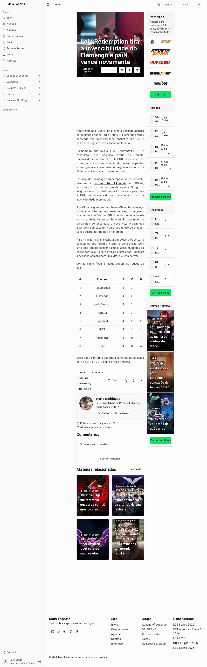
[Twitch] (70, 631)
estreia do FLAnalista (110, 183)
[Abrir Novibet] (160, 83)
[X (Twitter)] (58, 631)
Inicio (58, 4)
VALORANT (149, 629)
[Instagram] (52, 631)
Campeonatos (119, 629)
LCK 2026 (179, 638)
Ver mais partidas (160, 196)
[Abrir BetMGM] (160, 41)
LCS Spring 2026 (183, 624)
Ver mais (136, 469)
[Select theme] (199, 4)
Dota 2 (146, 639)
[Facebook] (76, 631)
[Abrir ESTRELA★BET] (160, 73)
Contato (116, 639)
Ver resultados (160, 292)
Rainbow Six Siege (154, 643)
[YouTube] (64, 631)
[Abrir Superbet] (160, 62)
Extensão (117, 643)
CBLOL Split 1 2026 (185, 643)
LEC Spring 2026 (183, 647)
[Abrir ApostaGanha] (160, 52)
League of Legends (154, 624)
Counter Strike (151, 634)
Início (114, 624)
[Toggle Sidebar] (43, 333)
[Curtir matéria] (109, 70)
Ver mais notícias (160, 440)
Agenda (116, 634)
